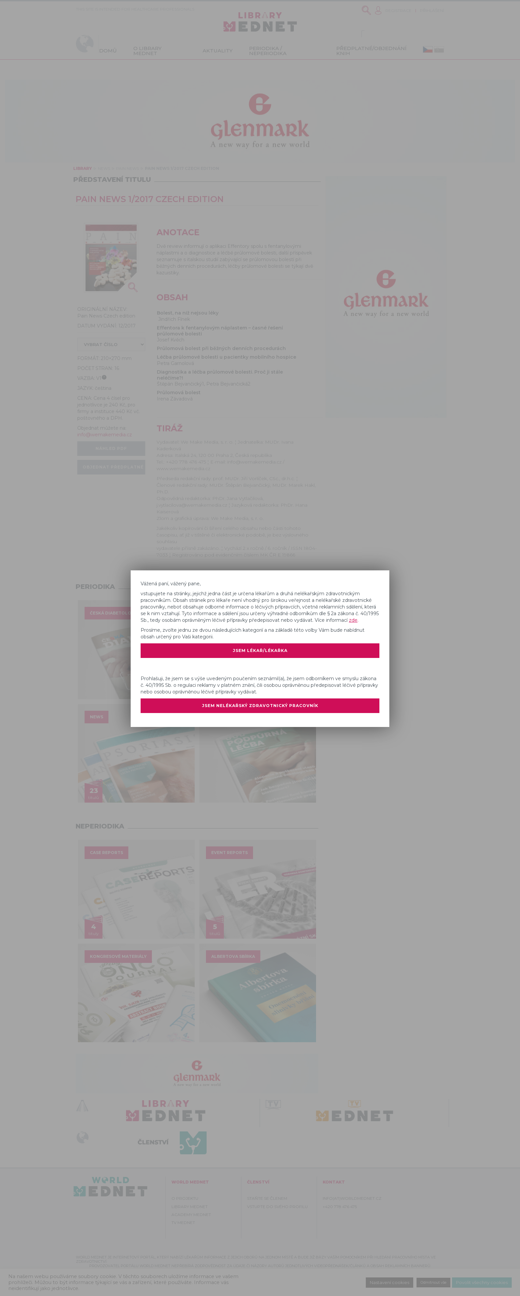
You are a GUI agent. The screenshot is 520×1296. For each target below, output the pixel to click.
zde (353, 619)
